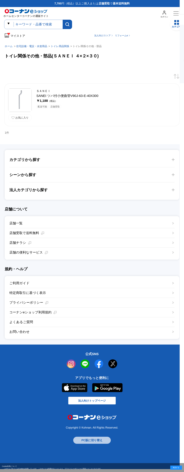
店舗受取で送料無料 (24, 233)
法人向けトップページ (92, 402)
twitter (112, 363)
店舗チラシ (17, 242)
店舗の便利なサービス (26, 252)
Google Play (107, 387)
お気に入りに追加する (20, 117)
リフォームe (121, 35)
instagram (71, 363)
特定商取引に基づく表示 (27, 293)
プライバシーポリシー (26, 302)
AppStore (74, 387)
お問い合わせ (19, 332)
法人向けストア (102, 35)
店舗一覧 (16, 223)
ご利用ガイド (19, 283)
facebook (99, 363)
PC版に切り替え (92, 443)
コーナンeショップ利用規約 (30, 312)
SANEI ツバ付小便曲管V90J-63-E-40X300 (67, 96)
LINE (85, 363)
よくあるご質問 (21, 322)
